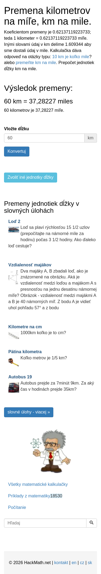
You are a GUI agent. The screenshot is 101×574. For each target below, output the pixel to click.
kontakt (61, 562)
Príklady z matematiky (35, 496)
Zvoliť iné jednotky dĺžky (31, 177)
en (74, 562)
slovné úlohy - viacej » (29, 412)
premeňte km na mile (36, 62)
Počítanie (17, 507)
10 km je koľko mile (70, 56)
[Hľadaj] (91, 523)
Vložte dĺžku (16, 128)
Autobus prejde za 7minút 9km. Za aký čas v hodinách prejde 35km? (51, 383)
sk (90, 562)
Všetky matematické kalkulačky (38, 484)
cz (82, 562)
